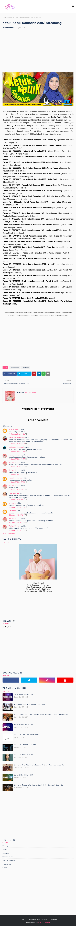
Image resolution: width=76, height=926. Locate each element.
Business (6, 853)
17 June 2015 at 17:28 (17, 459)
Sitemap (54, 919)
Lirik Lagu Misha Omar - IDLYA (24, 755)
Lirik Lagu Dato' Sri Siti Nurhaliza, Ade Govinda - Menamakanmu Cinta (39, 765)
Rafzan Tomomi (8, 28)
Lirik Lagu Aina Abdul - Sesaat (25, 745)
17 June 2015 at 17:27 (17, 451)
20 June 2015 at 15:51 (17, 515)
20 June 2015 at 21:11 (17, 523)
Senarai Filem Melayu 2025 (23, 775)
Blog (4, 849)
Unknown (12, 503)
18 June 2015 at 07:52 (17, 482)
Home (4, 17)
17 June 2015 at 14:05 (17, 434)
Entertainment (14, 368)
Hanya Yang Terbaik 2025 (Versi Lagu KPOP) (29, 704)
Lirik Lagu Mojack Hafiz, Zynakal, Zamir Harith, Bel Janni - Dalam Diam (39, 785)
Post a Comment (9, 534)
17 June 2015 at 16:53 (17, 444)
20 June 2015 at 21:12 (17, 530)
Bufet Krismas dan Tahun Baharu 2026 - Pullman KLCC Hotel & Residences (41, 714)
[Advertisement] (39, 50)
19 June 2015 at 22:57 (17, 499)
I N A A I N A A (14, 493)
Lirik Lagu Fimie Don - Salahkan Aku (27, 735)
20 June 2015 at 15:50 (17, 507)
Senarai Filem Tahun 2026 (23, 725)
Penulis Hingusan (15, 478)
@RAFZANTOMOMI (44, 922)
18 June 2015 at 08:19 (17, 490)
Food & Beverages (9, 860)
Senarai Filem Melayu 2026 (23, 694)
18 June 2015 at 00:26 (17, 474)
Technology (7, 864)
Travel (5, 868)
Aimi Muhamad (14, 430)
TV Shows (11, 17)
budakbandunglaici (16, 447)
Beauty (5, 846)
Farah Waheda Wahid (17, 437)
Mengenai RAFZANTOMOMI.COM (38, 919)
